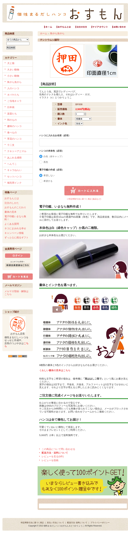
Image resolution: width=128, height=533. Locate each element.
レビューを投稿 (50, 460)
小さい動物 (13, 75)
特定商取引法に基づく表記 (32, 522)
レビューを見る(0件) (53, 456)
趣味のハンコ (14, 126)
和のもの (12, 119)
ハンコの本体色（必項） (51, 150)
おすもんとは (11, 198)
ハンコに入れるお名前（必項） (55, 135)
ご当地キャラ (14, 101)
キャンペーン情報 (14, 233)
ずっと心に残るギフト (16, 237)
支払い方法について (55, 522)
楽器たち (12, 113)
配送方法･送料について (77, 522)
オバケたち (13, 94)
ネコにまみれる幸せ (15, 228)
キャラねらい (14, 170)
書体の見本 (10, 211)
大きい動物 (13, 69)
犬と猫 (10, 63)
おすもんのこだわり (15, 207)
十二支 (10, 145)
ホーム (43, 33)
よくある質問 (11, 223)
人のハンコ (13, 88)
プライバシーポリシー (100, 522)
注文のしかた (11, 203)
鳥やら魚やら (14, 82)
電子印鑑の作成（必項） (51, 169)
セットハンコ (14, 176)
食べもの (12, 132)
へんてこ (12, 163)
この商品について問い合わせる (58, 449)
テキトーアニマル (16, 151)
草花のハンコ (14, 138)
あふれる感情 (14, 157)
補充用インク (14, 182)
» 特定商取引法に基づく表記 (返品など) (84, 199)
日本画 (10, 107)
